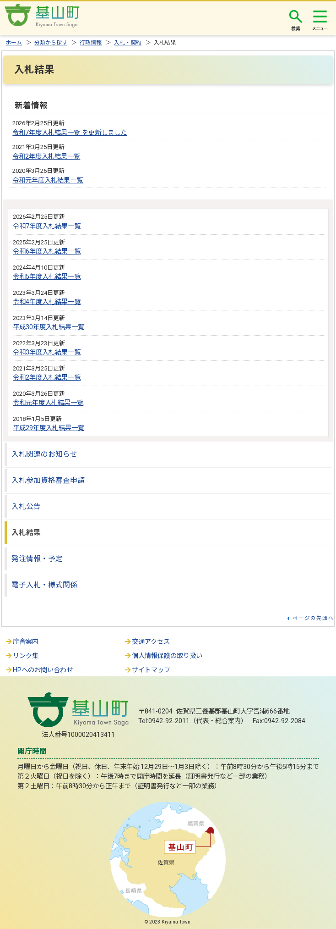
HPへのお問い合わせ (39, 670)
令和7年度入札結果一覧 (47, 226)
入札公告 (26, 506)
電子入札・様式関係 (44, 585)
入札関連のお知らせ (44, 454)
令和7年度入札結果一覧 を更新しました (69, 133)
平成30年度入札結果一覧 (48, 327)
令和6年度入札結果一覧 (47, 251)
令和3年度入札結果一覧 (47, 352)
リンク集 (21, 656)
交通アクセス (147, 642)
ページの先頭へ (313, 618)
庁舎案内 (21, 642)
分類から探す (50, 42)
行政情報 (91, 42)
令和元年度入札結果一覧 (47, 180)
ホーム (13, 42)
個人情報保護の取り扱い (163, 656)
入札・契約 (127, 42)
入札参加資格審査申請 (48, 480)
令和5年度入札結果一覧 (47, 277)
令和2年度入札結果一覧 (46, 156)
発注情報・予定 (37, 558)
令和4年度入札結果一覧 (47, 302)
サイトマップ (147, 670)
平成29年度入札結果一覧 (48, 428)
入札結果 (26, 532)
